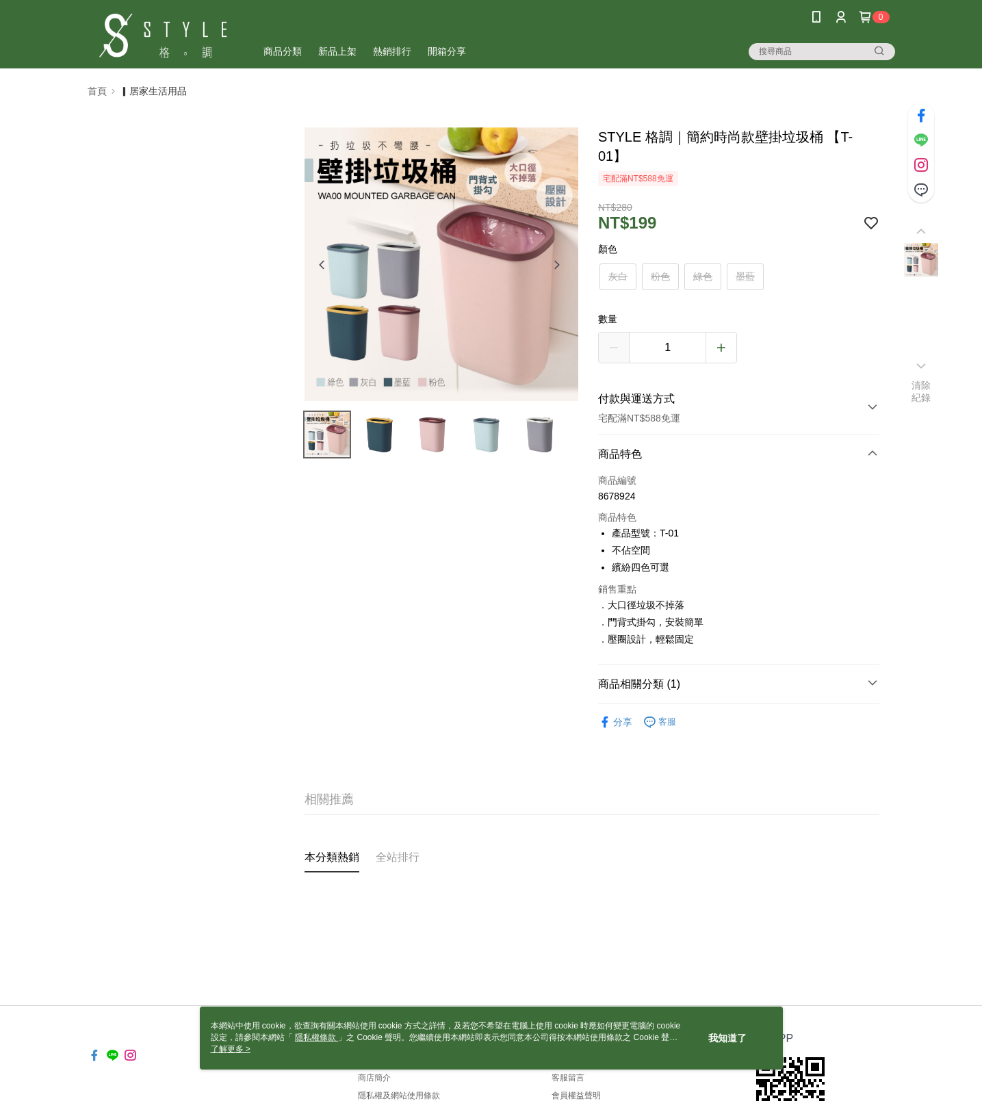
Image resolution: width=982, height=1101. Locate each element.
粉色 (660, 276)
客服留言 (568, 1078)
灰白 (618, 276)
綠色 (702, 276)
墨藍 (745, 276)
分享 (615, 722)
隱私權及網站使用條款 (399, 1095)
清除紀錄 (921, 391)
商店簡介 (374, 1078)
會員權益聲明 (576, 1095)
